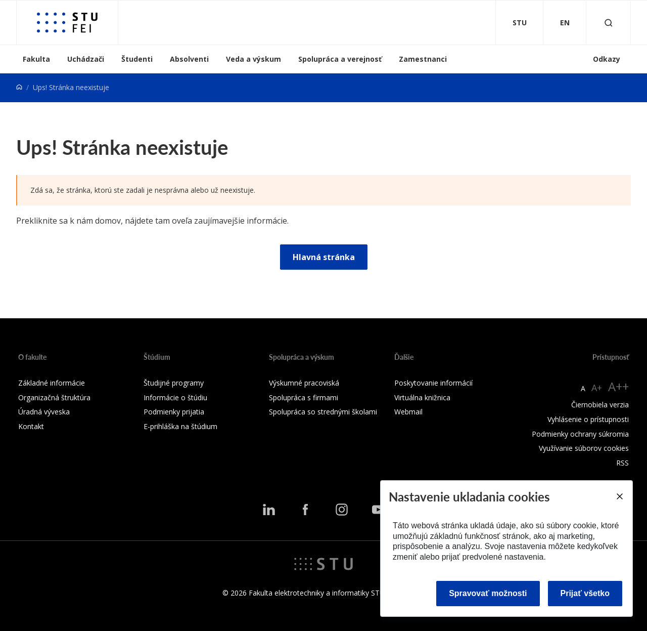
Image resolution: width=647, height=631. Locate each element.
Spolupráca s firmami (303, 397)
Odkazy (606, 59)
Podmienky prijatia (174, 411)
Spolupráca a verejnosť (340, 59)
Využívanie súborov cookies (584, 448)
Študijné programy (174, 383)
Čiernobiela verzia (600, 404)
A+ (596, 388)
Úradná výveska (44, 411)
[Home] (19, 87)
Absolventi (189, 59)
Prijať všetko (585, 593)
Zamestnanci (423, 59)
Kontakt (31, 426)
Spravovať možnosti (488, 593)
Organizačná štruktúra (54, 397)
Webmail (408, 411)
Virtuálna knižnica (422, 397)
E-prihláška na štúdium (180, 426)
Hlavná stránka (324, 257)
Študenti (137, 59)
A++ (618, 386)
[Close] (619, 496)
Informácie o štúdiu (175, 397)
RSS (622, 463)
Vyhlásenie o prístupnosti (588, 419)
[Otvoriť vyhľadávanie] (608, 23)
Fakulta (36, 59)
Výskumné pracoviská (304, 383)
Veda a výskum (253, 59)
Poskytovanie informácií (433, 383)
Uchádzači (85, 59)
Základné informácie (51, 383)
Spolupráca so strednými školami (323, 411)
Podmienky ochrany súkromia (580, 434)
